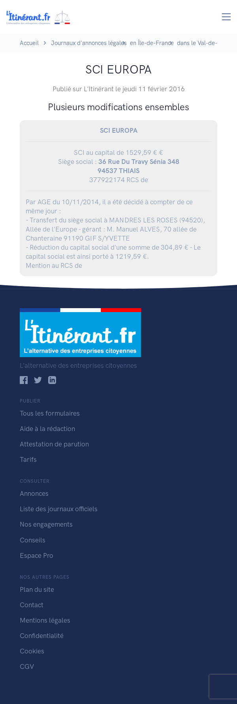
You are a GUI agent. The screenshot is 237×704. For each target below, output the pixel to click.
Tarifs (28, 459)
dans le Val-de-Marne (205, 43)
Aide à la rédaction (47, 429)
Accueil (29, 43)
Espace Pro (36, 555)
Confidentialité (42, 636)
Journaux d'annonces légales (89, 43)
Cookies (32, 651)
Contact (31, 605)
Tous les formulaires (50, 413)
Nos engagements (46, 524)
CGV (27, 666)
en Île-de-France (152, 43)
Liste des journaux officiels (59, 509)
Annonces (34, 493)
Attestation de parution (54, 444)
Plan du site (37, 589)
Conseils (32, 540)
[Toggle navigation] (226, 16)
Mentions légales (45, 620)
